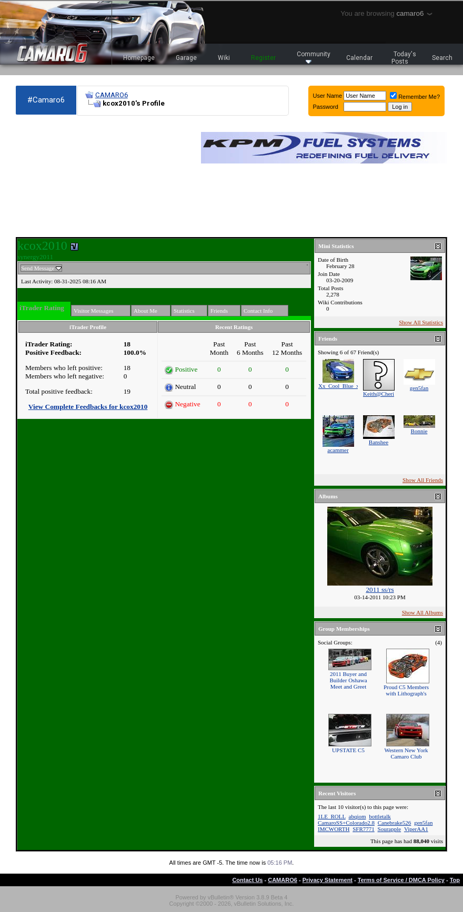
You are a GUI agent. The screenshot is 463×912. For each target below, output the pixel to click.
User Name (328, 96)
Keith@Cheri (378, 394)
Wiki (224, 58)
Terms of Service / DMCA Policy (401, 880)
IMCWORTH (333, 829)
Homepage (139, 58)
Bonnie (419, 431)
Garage (186, 58)
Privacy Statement (328, 880)
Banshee (378, 442)
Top (455, 880)
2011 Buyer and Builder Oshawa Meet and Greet (348, 680)
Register (263, 58)
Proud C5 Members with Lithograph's (406, 690)
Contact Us (247, 880)
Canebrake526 (394, 822)
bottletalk (380, 816)
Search (442, 58)
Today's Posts (404, 57)
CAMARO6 (111, 95)
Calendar (359, 58)
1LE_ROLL (332, 816)
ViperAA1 (416, 829)
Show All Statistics (421, 322)
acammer (337, 450)
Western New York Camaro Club (406, 753)
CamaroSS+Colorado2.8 (346, 822)
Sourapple (389, 829)
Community (313, 57)
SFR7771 (364, 829)
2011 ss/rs (380, 589)
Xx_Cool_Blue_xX (341, 386)
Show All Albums (422, 612)
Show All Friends (422, 480)
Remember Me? (415, 97)
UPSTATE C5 (348, 750)
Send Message (37, 268)
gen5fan (419, 388)
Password (325, 107)
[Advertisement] (74, 176)
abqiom (357, 816)
